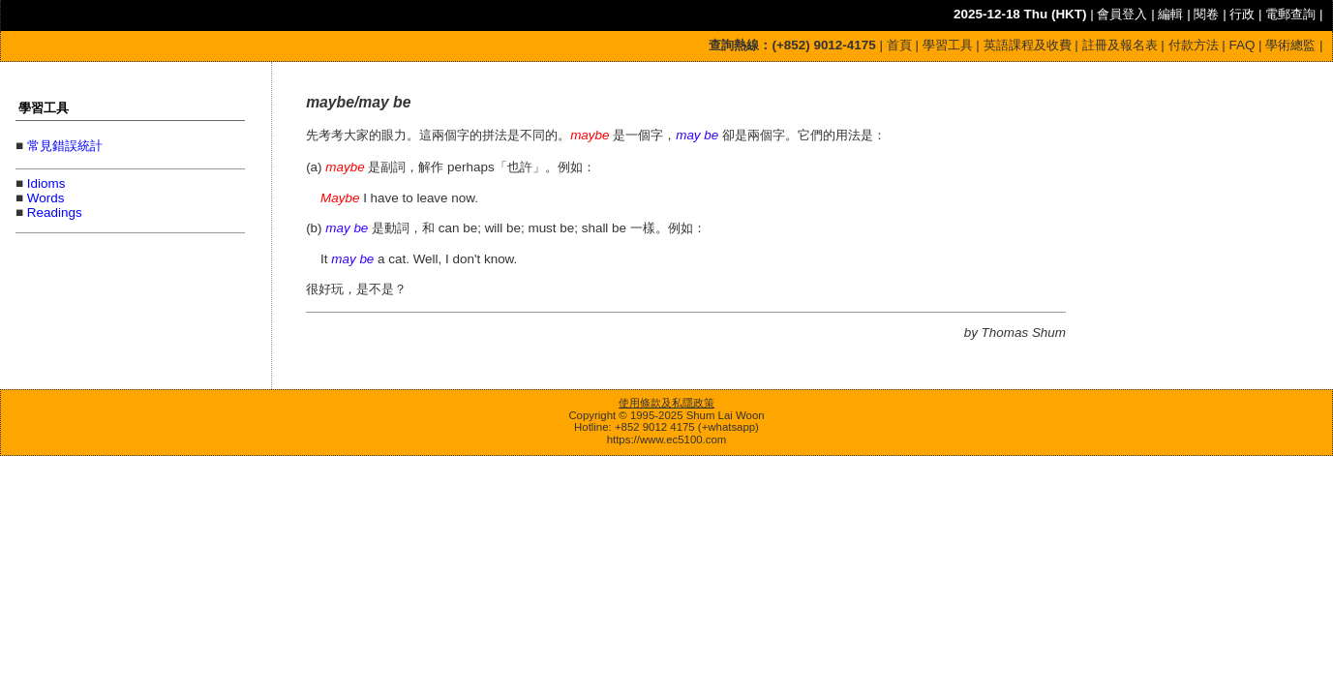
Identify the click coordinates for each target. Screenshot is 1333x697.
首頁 (899, 45)
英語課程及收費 (1028, 45)
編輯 (1170, 14)
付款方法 (1193, 45)
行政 (1242, 14)
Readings (54, 212)
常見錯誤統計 (65, 145)
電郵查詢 (1290, 14)
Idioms (46, 183)
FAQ (1242, 45)
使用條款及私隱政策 (666, 403)
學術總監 (1290, 45)
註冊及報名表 (1120, 45)
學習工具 (948, 45)
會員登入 (1122, 14)
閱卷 (1206, 14)
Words (46, 198)
